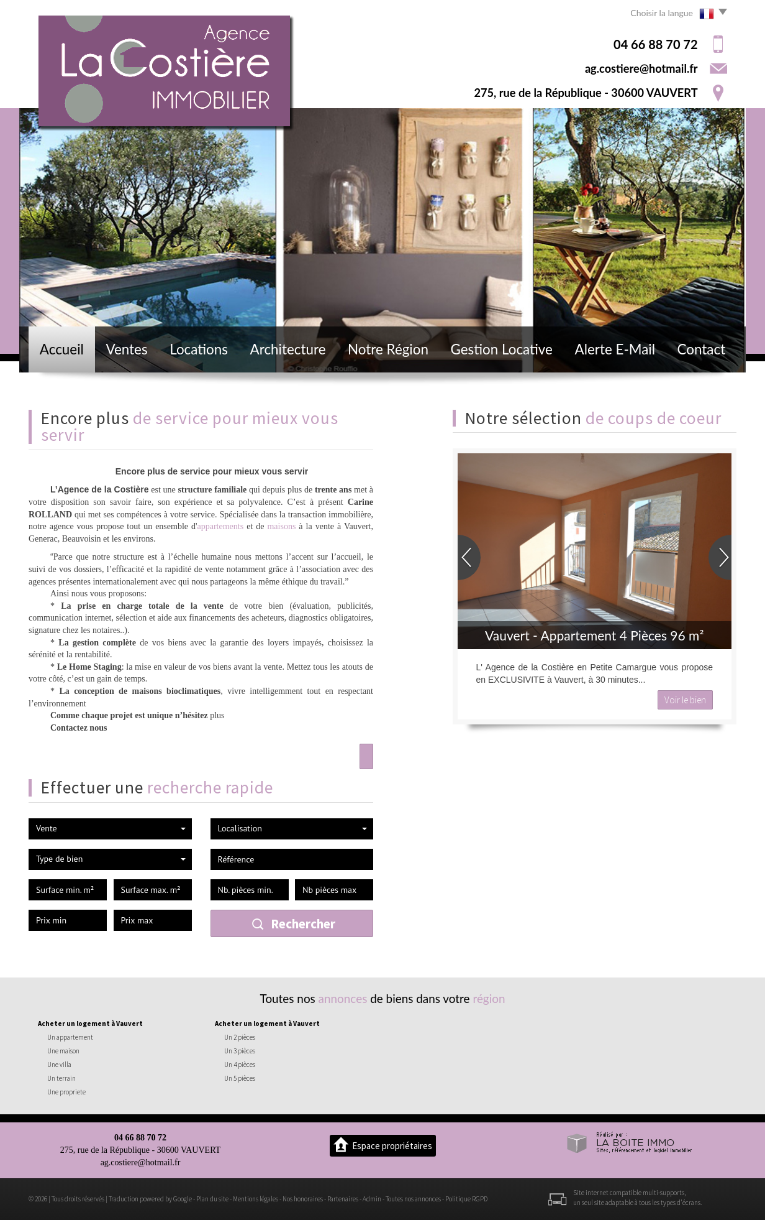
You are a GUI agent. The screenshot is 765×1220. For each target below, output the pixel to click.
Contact (701, 349)
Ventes (126, 349)
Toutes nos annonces (413, 1199)
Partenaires (342, 1199)
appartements (220, 526)
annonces (343, 998)
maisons (281, 526)
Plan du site (212, 1199)
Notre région (388, 349)
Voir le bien (685, 700)
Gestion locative (502, 349)
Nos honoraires (303, 1199)
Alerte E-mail (615, 349)
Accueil (62, 349)
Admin (372, 1199)
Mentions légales (255, 1199)
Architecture (288, 349)
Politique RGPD (466, 1199)
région (489, 998)
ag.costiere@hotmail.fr (641, 68)
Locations (199, 349)
